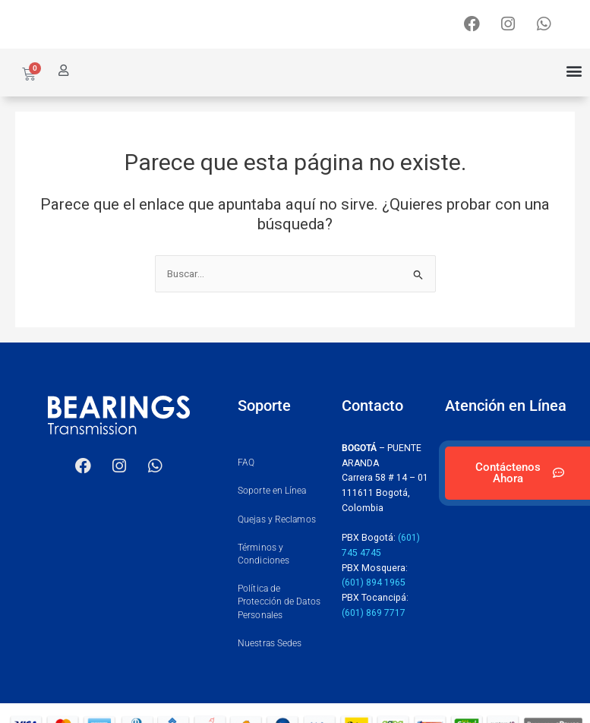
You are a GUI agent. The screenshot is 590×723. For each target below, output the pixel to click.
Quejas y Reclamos (277, 519)
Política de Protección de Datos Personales (279, 601)
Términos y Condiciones (263, 554)
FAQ (246, 462)
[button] (573, 71)
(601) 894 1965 (373, 582)
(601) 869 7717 (373, 613)
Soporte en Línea (272, 490)
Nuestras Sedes (269, 643)
